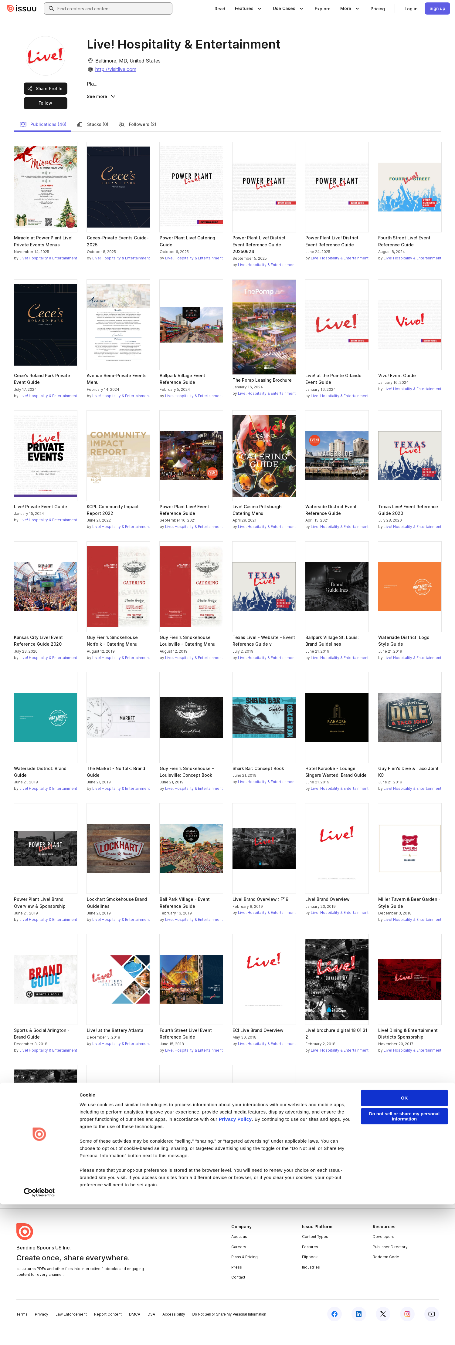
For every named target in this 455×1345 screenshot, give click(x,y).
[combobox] (113, 8)
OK (404, 1238)
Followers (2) (137, 140)
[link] (220, 8)
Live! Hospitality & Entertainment (48, 274)
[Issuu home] (22, 8)
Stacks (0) (92, 140)
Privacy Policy (235, 1259)
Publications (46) (42, 140)
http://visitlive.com (115, 69)
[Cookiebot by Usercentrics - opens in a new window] (39, 1333)
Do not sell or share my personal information (404, 1257)
